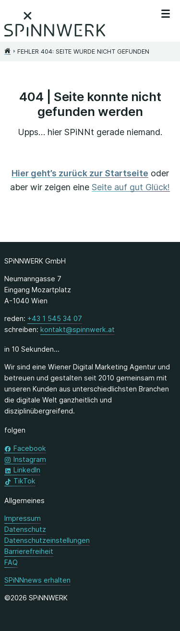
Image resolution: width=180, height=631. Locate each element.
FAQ (11, 562)
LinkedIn (26, 469)
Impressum (22, 518)
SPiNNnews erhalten (37, 580)
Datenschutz (25, 529)
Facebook (29, 447)
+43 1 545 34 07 (54, 317)
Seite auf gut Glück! (131, 187)
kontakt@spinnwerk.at (77, 328)
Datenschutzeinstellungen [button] (47, 540)
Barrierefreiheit (28, 551)
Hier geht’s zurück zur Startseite (80, 173)
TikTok (24, 480)
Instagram (29, 458)
